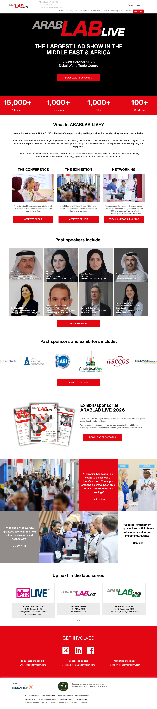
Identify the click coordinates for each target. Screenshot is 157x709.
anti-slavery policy (48, 695)
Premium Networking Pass (112, 10)
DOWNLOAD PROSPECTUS (78, 78)
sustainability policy (66, 699)
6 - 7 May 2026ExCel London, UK (78, 609)
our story (69, 10)
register (138, 11)
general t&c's (63, 702)
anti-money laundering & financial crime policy (73, 695)
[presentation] (77, 620)
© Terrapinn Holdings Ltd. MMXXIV (36, 702)
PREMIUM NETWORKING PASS (124, 219)
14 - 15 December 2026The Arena (121, 609)
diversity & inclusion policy (47, 699)
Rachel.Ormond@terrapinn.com (124, 665)
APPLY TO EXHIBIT (78, 219)
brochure (84, 702)
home (61, 10)
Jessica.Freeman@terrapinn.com (78, 665)
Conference (95, 10)
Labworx (128, 10)
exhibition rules (30, 699)
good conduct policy (32, 695)
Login (139, 5)
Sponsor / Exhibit (82, 10)
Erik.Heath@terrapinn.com (32, 665)
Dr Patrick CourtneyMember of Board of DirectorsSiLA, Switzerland (93, 310)
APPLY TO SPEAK (33, 219)
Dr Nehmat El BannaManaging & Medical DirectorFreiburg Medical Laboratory (23, 310)
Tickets (130, 5)
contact (74, 702)
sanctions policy (82, 699)
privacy (53, 702)
